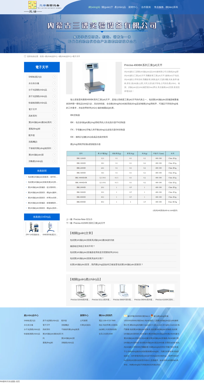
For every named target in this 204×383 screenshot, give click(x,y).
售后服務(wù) (159, 14)
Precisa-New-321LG (83, 219)
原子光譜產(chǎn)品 (38, 96)
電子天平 (33, 109)
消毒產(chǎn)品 (36, 161)
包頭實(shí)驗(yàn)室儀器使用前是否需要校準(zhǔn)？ (94, 252)
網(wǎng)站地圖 (136, 325)
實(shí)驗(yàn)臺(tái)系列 (40, 122)
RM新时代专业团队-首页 (10, 381)
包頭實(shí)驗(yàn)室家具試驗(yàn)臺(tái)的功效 (92, 240)
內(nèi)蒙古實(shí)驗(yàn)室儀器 (154, 338)
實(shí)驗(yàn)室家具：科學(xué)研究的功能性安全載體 (50, 198)
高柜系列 (33, 116)
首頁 (42, 56)
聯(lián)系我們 (172, 14)
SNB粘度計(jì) (35, 77)
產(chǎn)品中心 (120, 14)
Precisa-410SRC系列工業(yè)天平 (89, 223)
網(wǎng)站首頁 (94, 14)
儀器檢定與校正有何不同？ (82, 246)
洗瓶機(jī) (33, 142)
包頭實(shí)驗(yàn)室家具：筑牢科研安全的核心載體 (49, 177)
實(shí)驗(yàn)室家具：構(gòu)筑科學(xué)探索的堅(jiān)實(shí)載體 (55, 208)
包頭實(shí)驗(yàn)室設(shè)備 (151, 343)
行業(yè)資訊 (85, 325)
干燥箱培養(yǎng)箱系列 (40, 148)
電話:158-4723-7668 (107, 320)
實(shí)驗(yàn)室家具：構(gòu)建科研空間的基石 (47, 192)
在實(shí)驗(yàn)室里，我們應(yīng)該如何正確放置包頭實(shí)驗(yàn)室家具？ (106, 264)
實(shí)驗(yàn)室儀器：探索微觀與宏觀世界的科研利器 (50, 203)
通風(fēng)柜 (34, 129)
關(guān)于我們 (107, 14)
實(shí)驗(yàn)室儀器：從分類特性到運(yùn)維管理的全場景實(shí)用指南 (57, 187)
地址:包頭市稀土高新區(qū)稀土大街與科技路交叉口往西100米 (108, 329)
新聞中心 (133, 7)
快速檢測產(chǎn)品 (38, 103)
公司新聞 (83, 320)
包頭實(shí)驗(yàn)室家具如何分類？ (87, 258)
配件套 (32, 135)
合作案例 (146, 7)
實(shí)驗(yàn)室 (36, 155)
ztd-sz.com (168, 210)
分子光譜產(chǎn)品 (38, 90)
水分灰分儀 (34, 83)
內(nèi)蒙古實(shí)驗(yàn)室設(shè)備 (154, 334)
